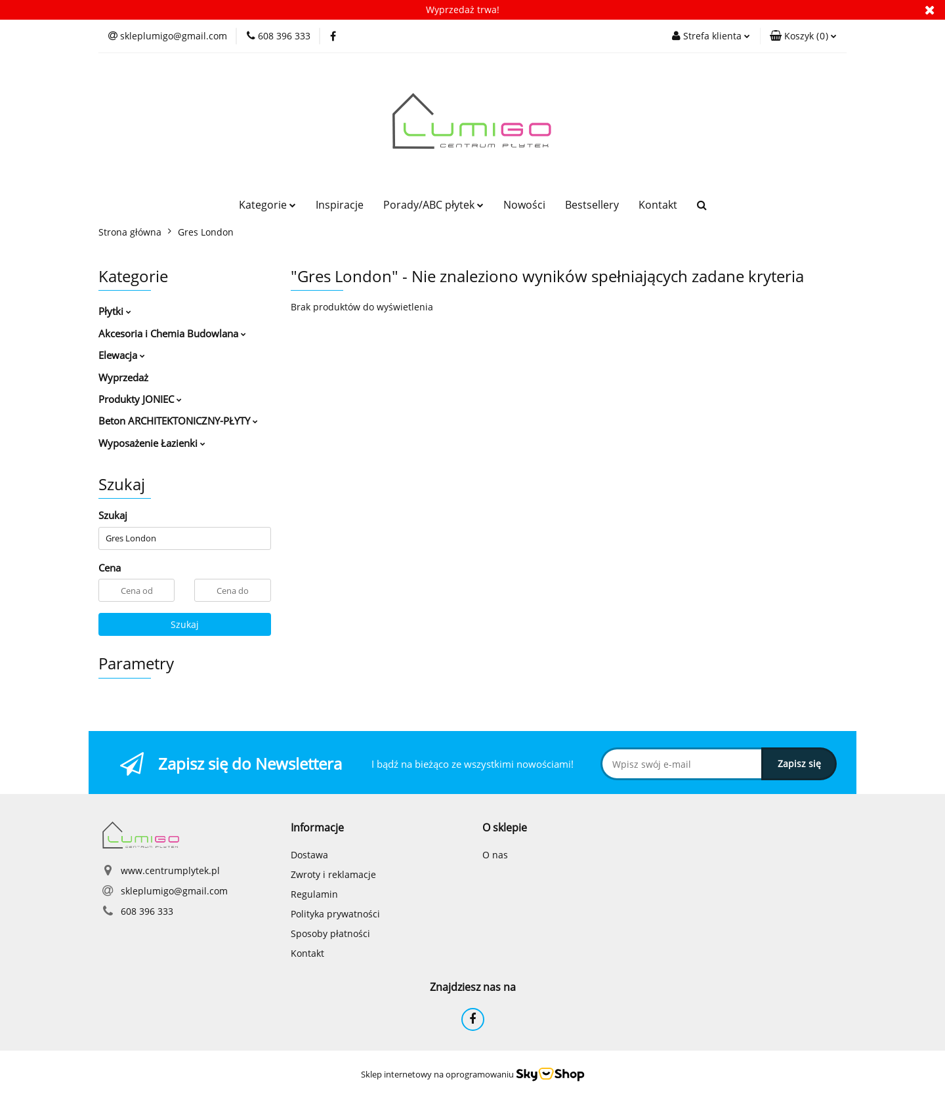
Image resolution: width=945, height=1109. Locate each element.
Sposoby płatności (330, 933)
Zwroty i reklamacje (333, 874)
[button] (803, 36)
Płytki (114, 311)
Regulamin (314, 894)
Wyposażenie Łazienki (151, 443)
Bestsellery (592, 205)
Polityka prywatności (335, 914)
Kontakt (658, 205)
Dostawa (309, 854)
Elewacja (121, 355)
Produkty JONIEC (140, 399)
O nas (495, 854)
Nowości (524, 205)
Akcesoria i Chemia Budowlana (172, 333)
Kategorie (267, 205)
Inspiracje (340, 205)
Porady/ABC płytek (433, 205)
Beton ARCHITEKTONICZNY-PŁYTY (178, 420)
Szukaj (185, 624)
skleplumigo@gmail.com (174, 891)
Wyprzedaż (123, 377)
